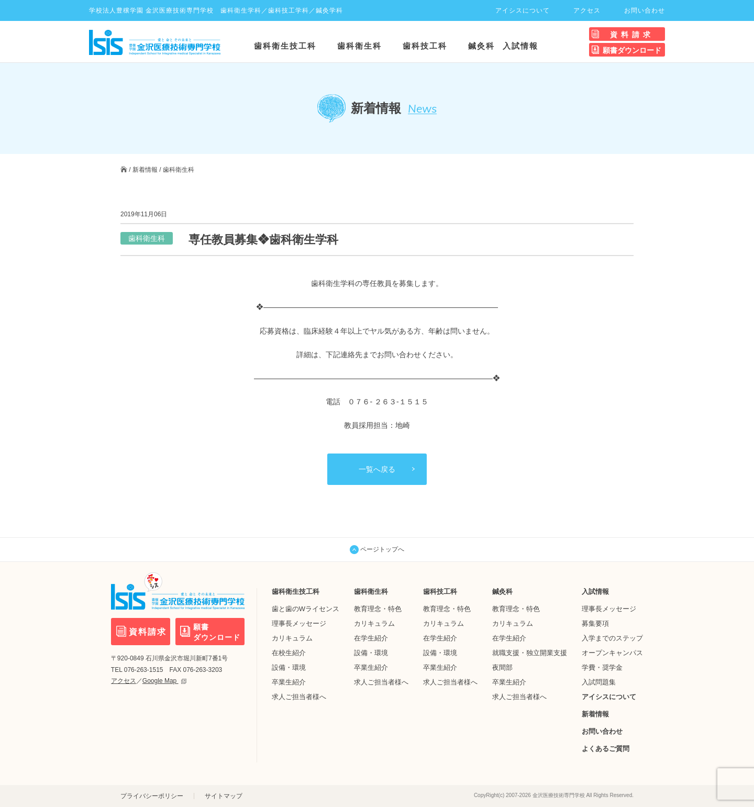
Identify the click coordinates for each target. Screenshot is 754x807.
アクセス (587, 10)
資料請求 (632, 34)
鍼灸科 (481, 45)
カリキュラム (292, 638)
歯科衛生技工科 (285, 45)
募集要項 (595, 623)
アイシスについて (522, 10)
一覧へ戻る (377, 469)
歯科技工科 (425, 45)
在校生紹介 (289, 653)
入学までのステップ (612, 638)
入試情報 (520, 45)
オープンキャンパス (612, 653)
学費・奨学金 (602, 667)
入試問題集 (599, 682)
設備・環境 (289, 667)
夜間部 (502, 667)
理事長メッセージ (299, 623)
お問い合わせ (644, 10)
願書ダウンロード (632, 50)
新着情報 (145, 169)
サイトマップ (223, 796)
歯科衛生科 (359, 45)
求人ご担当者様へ (299, 697)
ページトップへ (377, 549)
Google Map (164, 680)
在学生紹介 (371, 638)
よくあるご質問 (605, 749)
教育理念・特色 (378, 609)
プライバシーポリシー (151, 796)
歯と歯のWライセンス (305, 609)
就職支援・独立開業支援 (529, 653)
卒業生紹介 (289, 682)
